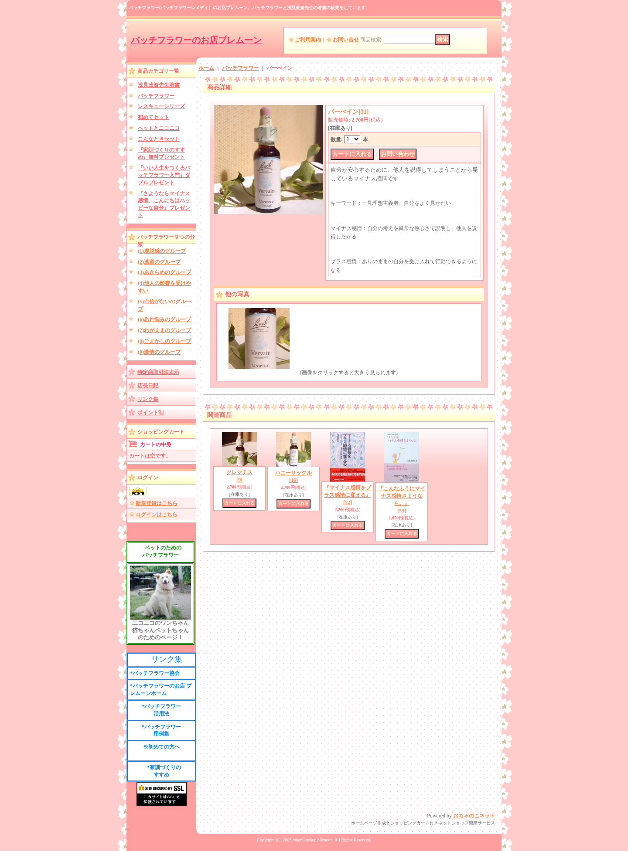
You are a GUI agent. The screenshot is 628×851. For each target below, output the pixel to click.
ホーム (206, 68)
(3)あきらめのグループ (164, 272)
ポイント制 (150, 413)
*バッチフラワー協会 (155, 673)
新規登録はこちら (156, 503)
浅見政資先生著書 (159, 85)
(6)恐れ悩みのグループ (164, 319)
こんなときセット (159, 139)
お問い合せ (346, 40)
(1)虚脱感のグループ (162, 251)
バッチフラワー (156, 96)
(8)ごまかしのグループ (164, 341)
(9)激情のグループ (159, 352)
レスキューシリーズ (161, 106)
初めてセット (153, 117)
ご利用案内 (308, 40)
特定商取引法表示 (158, 372)
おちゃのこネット (474, 816)
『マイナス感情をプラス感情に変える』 (347, 495)
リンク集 (147, 399)
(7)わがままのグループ (164, 330)
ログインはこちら (156, 515)
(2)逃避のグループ (159, 262)
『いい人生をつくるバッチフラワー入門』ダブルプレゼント (164, 175)
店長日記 (147, 386)
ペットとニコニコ (159, 128)
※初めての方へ (161, 747)
